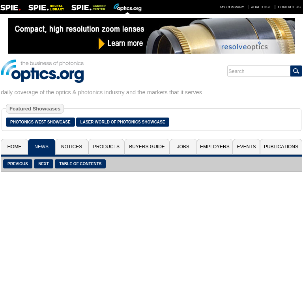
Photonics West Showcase (40, 122)
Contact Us (289, 7)
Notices (71, 146)
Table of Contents (80, 164)
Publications (281, 146)
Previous (17, 164)
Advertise (261, 7)
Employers (215, 146)
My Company (232, 7)
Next (43, 164)
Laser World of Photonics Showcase (122, 122)
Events (246, 146)
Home (14, 146)
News (41, 146)
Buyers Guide (147, 146)
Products (106, 146)
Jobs (183, 146)
